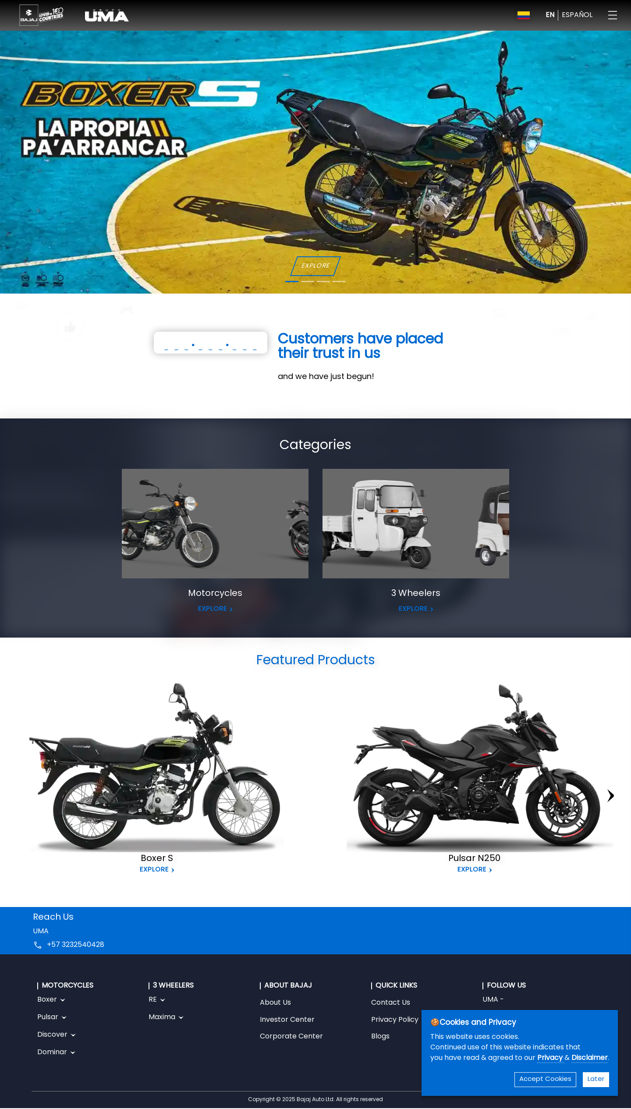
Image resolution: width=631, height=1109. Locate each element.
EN (550, 15)
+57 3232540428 (75, 945)
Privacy (550, 1058)
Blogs (380, 1036)
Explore (154, 870)
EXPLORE (315, 266)
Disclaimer (589, 1058)
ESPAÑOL (577, 15)
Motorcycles (215, 593)
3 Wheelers (415, 593)
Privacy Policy (394, 1020)
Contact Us (390, 1002)
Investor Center (287, 1020)
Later (596, 1079)
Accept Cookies (545, 1079)
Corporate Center (291, 1036)
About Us (275, 1002)
